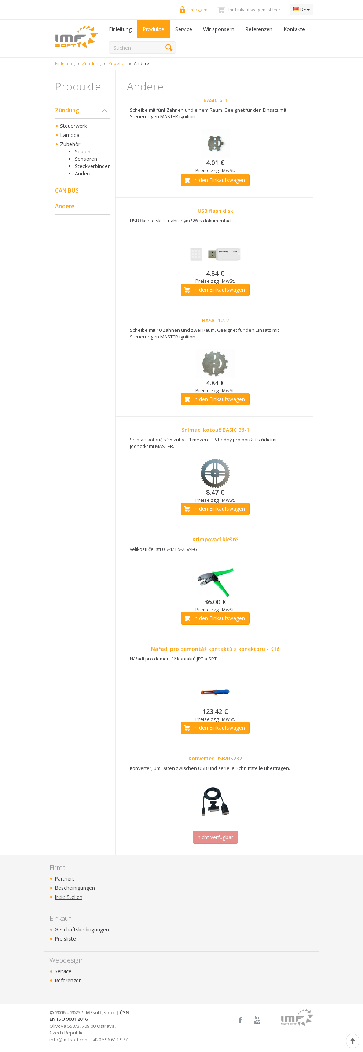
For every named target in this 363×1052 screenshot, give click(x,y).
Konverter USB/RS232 (215, 758)
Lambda (70, 135)
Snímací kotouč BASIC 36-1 (215, 429)
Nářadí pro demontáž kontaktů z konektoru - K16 (215, 648)
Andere (83, 173)
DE (301, 9)
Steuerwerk (73, 125)
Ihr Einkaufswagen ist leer (254, 10)
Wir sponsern (218, 29)
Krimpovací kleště (215, 539)
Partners (65, 878)
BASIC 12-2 (215, 320)
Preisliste (65, 938)
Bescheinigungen (75, 887)
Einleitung (120, 29)
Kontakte (294, 29)
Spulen (83, 151)
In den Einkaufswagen (219, 180)
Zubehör (70, 144)
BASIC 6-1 (215, 100)
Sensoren (86, 158)
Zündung (67, 110)
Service (183, 29)
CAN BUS (67, 191)
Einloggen (197, 10)
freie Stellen (68, 896)
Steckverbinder (92, 166)
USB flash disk (215, 210)
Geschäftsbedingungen (82, 929)
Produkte (153, 29)
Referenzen (258, 29)
